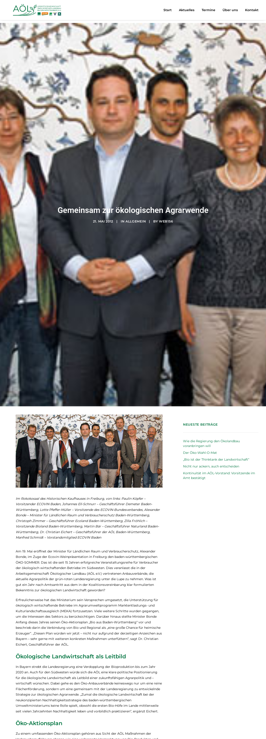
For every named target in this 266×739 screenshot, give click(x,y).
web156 (166, 195)
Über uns (230, 12)
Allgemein (135, 195)
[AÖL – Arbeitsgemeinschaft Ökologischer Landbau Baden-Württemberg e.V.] (38, 11)
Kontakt (251, 12)
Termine (208, 12)
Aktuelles (186, 12)
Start (167, 12)
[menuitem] (169, 11)
